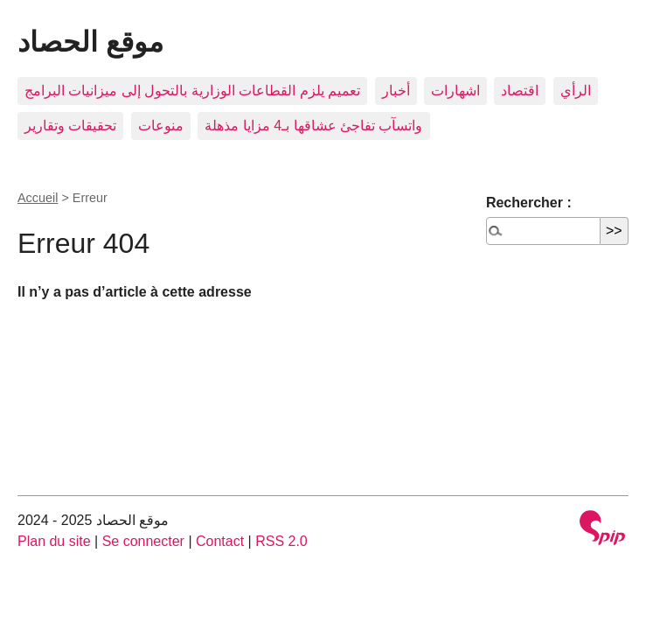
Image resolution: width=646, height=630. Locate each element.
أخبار (396, 90)
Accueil (37, 198)
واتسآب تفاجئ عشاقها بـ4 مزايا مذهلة (313, 125)
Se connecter (143, 541)
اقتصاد (519, 90)
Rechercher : (529, 202)
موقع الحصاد (90, 42)
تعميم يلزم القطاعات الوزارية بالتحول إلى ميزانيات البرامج (192, 90)
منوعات (161, 125)
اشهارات (455, 90)
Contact (220, 541)
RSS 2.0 (281, 541)
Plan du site (54, 541)
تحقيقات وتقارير (70, 125)
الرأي (575, 90)
